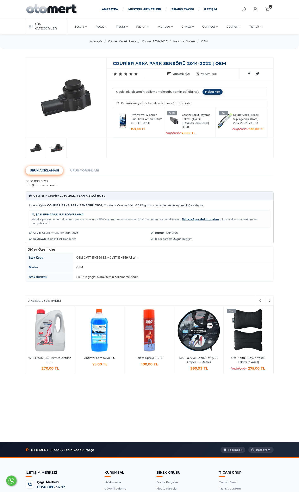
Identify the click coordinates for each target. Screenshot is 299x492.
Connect (210, 26)
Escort (80, 26)
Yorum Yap (209, 74)
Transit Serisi (228, 482)
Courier (233, 26)
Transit (255, 26)
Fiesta (122, 26)
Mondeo (165, 26)
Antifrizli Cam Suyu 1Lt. (100, 357)
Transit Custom (230, 488)
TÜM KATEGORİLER (43, 26)
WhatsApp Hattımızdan (200, 219)
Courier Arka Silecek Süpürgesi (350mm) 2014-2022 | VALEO (245, 118)
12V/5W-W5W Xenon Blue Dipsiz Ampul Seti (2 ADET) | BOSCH (146, 118)
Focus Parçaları (167, 482)
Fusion (142, 26)
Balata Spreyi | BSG (149, 357)
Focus (101, 26)
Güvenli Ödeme (115, 488)
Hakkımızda (113, 482)
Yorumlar (181, 74)
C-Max (187, 26)
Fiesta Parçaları (167, 488)
